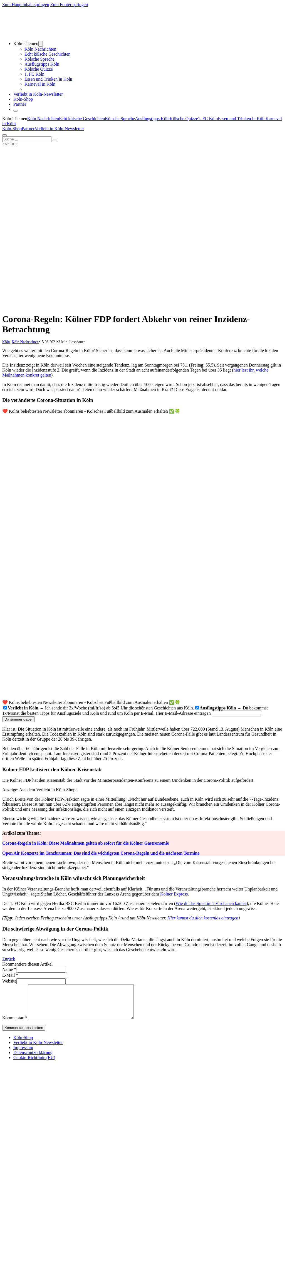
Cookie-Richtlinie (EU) (34, 1064)
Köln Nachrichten (40, 49)
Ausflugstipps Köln (41, 64)
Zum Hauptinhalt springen (25, 4)
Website (9, 981)
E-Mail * (10, 975)
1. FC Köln (34, 74)
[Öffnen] (4, 135)
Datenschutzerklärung (32, 1059)
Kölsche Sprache (39, 59)
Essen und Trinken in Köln (48, 79)
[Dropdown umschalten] (40, 44)
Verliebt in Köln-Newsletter (38, 94)
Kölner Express (174, 894)
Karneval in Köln (39, 84)
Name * (9, 969)
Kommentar (14, 1024)
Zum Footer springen (69, 4)
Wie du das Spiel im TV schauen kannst (210, 903)
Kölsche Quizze (38, 69)
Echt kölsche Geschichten (47, 54)
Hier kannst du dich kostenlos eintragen (203, 918)
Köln (6, 342)
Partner (19, 104)
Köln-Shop (12, 128)
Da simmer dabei (18, 719)
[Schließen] (15, 111)
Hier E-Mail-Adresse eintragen (183, 713)
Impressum (23, 1054)
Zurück (8, 959)
